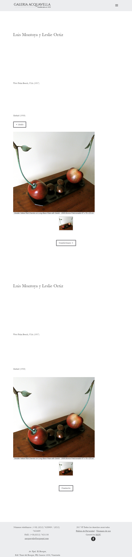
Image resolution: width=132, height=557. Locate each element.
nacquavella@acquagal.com (37, 538)
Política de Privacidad (85, 531)
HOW (98, 534)
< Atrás (19, 124)
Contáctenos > (66, 243)
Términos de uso (103, 531)
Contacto (66, 488)
